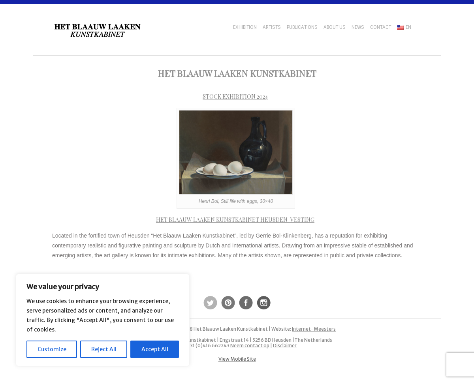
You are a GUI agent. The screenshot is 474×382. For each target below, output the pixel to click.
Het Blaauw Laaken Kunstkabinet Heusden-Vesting (235, 219)
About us (335, 27)
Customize (52, 349)
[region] (103, 320)
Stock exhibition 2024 (235, 96)
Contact (380, 27)
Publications (302, 27)
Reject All (104, 349)
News (358, 27)
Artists (272, 27)
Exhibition (245, 27)
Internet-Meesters (314, 329)
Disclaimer (285, 345)
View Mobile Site (237, 359)
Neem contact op (249, 345)
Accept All (154, 349)
